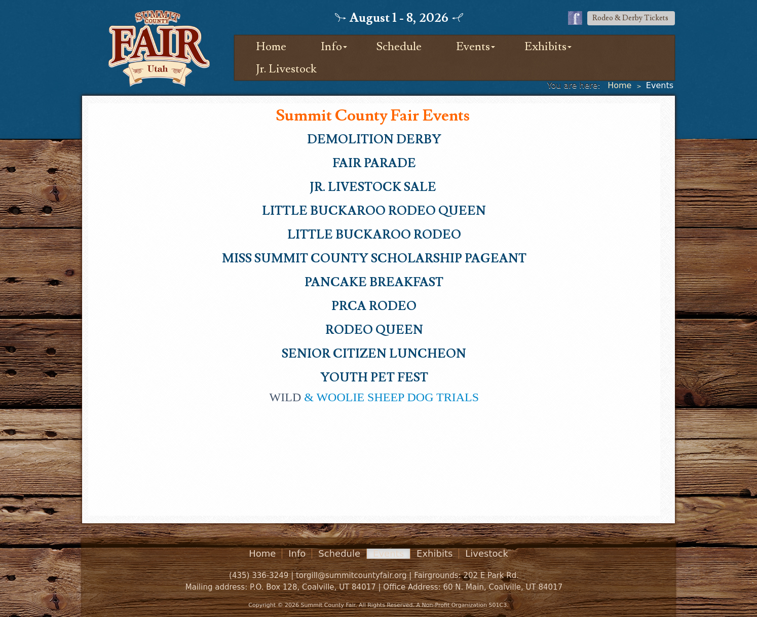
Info (331, 46)
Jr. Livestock (286, 68)
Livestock (486, 554)
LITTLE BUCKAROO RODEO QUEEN (374, 211)
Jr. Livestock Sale (374, 187)
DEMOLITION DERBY (374, 139)
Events (473, 46)
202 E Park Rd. (491, 575)
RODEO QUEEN (374, 330)
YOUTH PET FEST (374, 377)
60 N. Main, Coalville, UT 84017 (502, 587)
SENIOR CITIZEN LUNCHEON (374, 354)
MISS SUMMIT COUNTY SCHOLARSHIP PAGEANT (374, 258)
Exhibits (545, 46)
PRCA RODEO (374, 306)
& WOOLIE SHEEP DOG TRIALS (374, 397)
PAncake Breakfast (374, 282)
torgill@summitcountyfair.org (351, 575)
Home (271, 46)
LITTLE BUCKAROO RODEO (374, 235)
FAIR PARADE (374, 163)
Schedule (399, 46)
